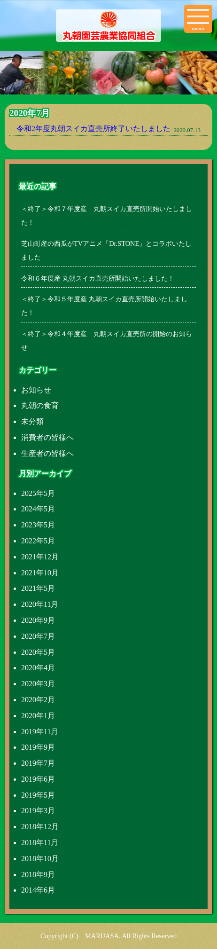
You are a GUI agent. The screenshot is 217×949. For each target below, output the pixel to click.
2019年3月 (38, 811)
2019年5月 (38, 795)
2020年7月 (38, 636)
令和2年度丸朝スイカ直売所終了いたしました (93, 129)
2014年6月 (38, 890)
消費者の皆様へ (47, 437)
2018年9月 (38, 874)
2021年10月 (40, 573)
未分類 (32, 421)
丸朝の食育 (40, 405)
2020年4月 (38, 668)
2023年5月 (38, 525)
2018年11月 (39, 843)
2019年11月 (39, 732)
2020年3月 (38, 684)
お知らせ (36, 390)
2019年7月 (38, 763)
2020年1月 (38, 716)
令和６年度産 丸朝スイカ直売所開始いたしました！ (97, 278)
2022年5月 (38, 541)
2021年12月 (40, 557)
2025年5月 (38, 493)
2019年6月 (38, 779)
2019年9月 (38, 747)
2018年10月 (40, 859)
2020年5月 (38, 652)
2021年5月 (38, 588)
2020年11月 (39, 604)
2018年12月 (40, 827)
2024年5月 (38, 509)
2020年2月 (38, 700)
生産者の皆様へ (47, 453)
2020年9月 (38, 620)
